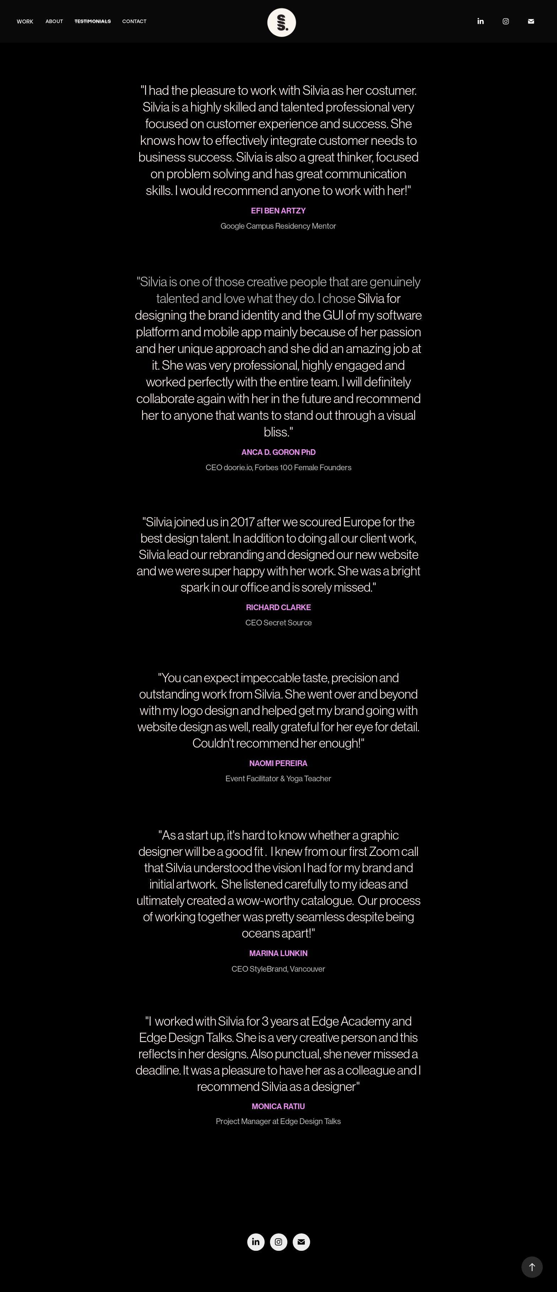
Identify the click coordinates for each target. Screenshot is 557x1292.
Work (25, 21)
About (54, 21)
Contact (134, 21)
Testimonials (93, 21)
